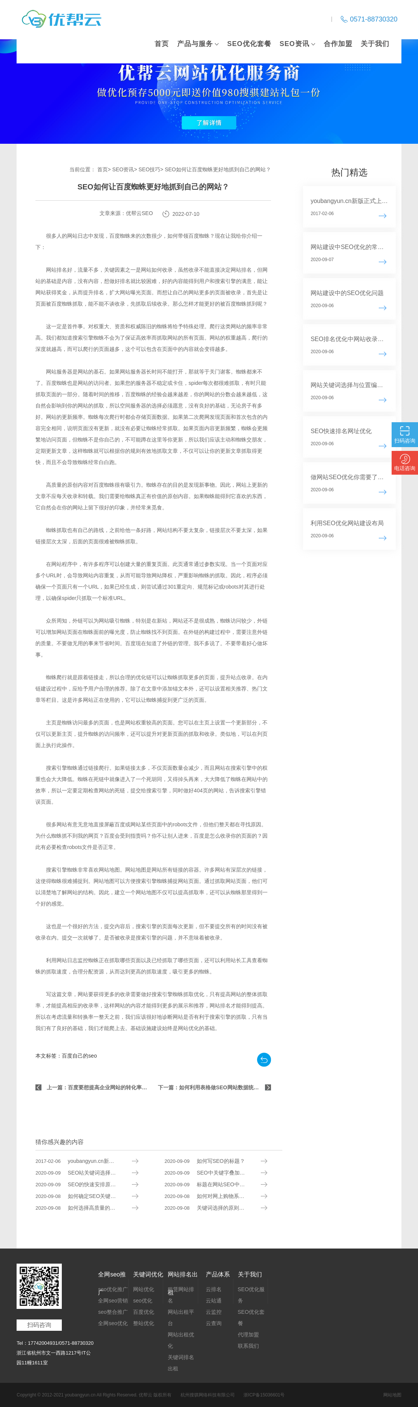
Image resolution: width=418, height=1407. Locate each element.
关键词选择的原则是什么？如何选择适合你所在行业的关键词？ (223, 1208)
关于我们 (375, 44)
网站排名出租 (183, 1277)
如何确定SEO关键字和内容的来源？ (94, 1196)
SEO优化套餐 (249, 44)
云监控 (214, 1312)
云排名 (214, 1289)
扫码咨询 (39, 1325)
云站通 (214, 1301)
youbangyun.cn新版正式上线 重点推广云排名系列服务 (94, 1161)
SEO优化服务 (251, 1295)
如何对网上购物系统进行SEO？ (218, 1196)
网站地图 (392, 1395)
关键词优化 (148, 1274)
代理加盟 (248, 1335)
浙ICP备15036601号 (264, 1395)
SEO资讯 (294, 44)
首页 (162, 44)
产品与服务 (195, 44)
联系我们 (248, 1346)
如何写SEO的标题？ (205, 1161)
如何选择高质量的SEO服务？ (86, 1208)
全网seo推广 (112, 1277)
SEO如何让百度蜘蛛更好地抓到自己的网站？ (218, 169)
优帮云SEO (139, 213)
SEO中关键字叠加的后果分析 (215, 1173)
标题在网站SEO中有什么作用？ (218, 1184)
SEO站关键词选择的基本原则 (86, 1173)
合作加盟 (338, 44)
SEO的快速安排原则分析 (80, 1184)
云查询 (214, 1323)
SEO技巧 (150, 169)
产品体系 (218, 1274)
